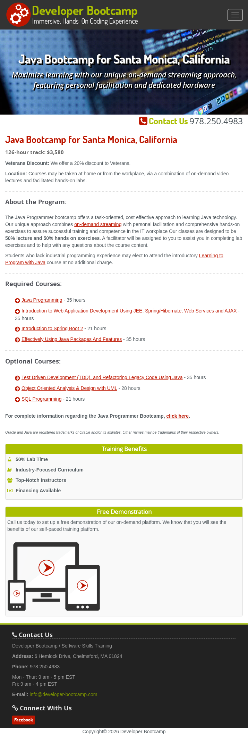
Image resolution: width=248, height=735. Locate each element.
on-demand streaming (97, 224)
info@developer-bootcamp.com (63, 694)
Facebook (23, 720)
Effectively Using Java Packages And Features (72, 339)
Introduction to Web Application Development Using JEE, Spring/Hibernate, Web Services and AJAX (129, 311)
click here (177, 416)
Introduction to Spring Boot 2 (52, 328)
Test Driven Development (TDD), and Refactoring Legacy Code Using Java (102, 377)
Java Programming (42, 300)
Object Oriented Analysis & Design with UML (69, 388)
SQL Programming (41, 399)
